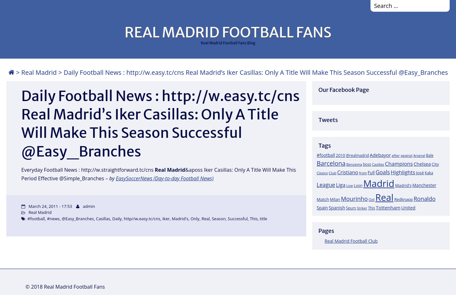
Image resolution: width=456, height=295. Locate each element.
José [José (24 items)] (420, 173)
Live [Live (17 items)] (349, 185)
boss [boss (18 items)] (367, 164)
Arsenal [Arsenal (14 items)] (419, 155)
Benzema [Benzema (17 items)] (354, 164)
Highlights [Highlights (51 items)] (403, 172)
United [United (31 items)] (408, 208)
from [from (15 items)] (363, 172)
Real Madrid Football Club (351, 241)
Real (205, 218)
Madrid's (180, 218)
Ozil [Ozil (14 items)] (372, 199)
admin (89, 206)
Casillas (103, 218)
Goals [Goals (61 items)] (383, 172)
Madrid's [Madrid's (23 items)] (403, 185)
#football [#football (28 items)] (326, 155)
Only (195, 218)
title (263, 218)
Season (219, 218)
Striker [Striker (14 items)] (362, 208)
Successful (238, 218)
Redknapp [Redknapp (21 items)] (403, 199)
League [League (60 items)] (326, 185)
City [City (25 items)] (435, 164)
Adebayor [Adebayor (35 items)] (380, 155)
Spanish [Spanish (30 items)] (337, 208)
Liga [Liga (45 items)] (340, 185)
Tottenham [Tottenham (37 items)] (388, 207)
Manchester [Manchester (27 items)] (424, 185)
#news (53, 218)
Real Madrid (39, 72)
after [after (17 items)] (396, 155)
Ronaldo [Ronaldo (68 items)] (424, 198)
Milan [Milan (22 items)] (335, 199)
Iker (166, 218)
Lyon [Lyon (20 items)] (358, 185)
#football (36, 218)
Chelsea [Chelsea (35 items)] (422, 164)
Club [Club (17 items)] (332, 172)
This (254, 218)
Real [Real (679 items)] (384, 197)
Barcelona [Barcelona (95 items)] (331, 163)
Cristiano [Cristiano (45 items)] (347, 172)
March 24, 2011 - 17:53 (50, 206)
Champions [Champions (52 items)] (399, 163)
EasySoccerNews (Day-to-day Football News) (165, 178)
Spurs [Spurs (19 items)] (351, 208)
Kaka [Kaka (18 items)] (429, 172)
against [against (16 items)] (407, 155)
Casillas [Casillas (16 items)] (378, 164)
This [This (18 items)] (371, 207)
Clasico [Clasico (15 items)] (322, 172)
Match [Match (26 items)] (323, 199)
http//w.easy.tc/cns (142, 218)
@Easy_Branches (78, 218)
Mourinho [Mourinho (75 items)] (354, 198)
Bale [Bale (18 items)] (430, 155)
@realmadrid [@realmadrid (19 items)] (357, 155)
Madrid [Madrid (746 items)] (378, 183)
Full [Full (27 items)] (371, 173)
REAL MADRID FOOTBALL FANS (227, 32)
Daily (117, 218)
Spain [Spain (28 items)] (322, 208)
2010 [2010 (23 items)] (340, 155)
